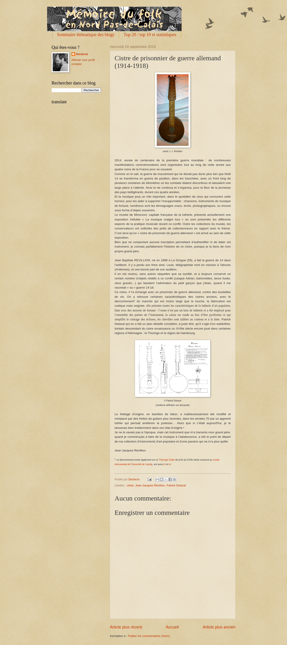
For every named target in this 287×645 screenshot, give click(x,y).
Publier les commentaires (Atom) (149, 636)
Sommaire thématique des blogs (85, 34)
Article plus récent (126, 627)
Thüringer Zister (167, 460)
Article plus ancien (219, 627)
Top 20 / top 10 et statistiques (150, 34)
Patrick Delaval (176, 485)
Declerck (82, 54)
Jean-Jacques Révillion (150, 485)
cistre (130, 485)
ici (165, 464)
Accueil (172, 627)
